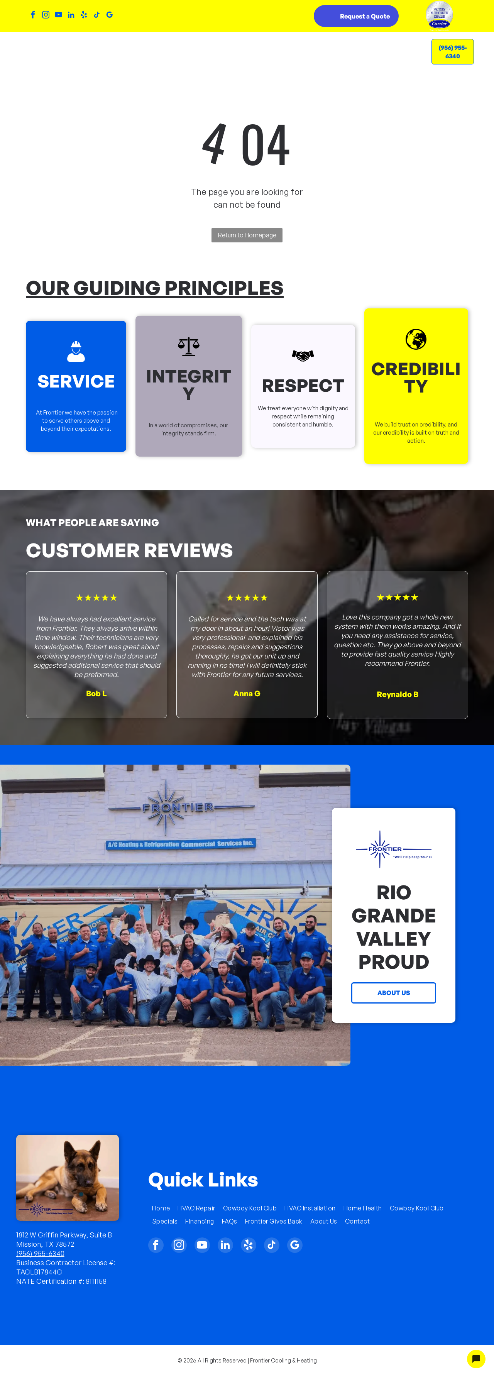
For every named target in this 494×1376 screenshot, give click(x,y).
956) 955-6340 (41, 1253)
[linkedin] (71, 16)
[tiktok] (96, 16)
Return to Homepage (247, 235)
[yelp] (83, 16)
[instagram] (45, 16)
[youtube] (58, 16)
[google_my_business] (109, 16)
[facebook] (32, 16)
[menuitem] (122, 45)
